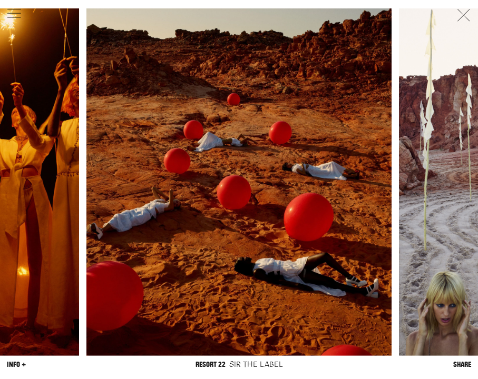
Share (462, 364)
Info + (16, 364)
